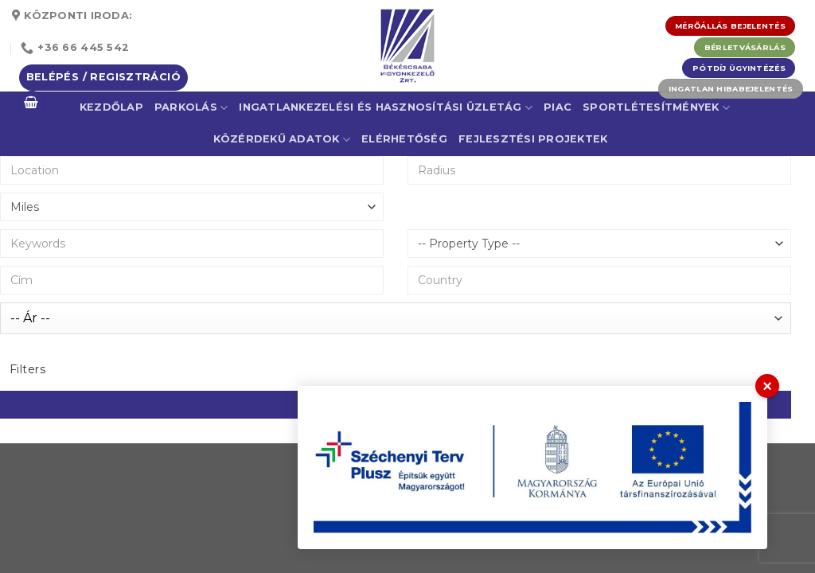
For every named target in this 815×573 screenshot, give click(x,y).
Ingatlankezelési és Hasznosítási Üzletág (385, 107)
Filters (27, 369)
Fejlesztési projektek (532, 139)
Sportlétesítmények (656, 107)
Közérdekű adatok (282, 139)
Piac (557, 107)
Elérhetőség (404, 139)
